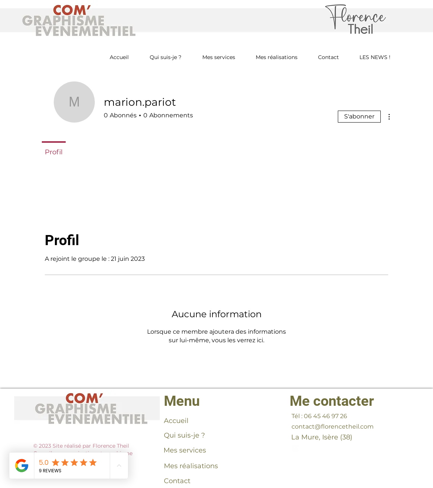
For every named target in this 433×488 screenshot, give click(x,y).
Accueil (176, 421)
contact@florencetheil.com (333, 426)
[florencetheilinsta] (295, 448)
